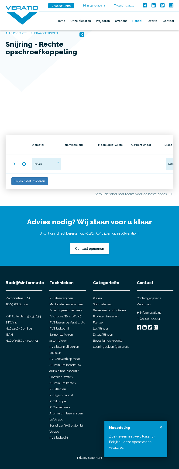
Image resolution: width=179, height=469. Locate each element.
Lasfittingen (101, 328)
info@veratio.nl (94, 5)
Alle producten (18, 33)
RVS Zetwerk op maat (64, 359)
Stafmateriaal (102, 304)
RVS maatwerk (59, 407)
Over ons (121, 21)
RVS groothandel (61, 395)
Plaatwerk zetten (61, 377)
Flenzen (98, 322)
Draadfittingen (103, 334)
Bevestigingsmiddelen (108, 340)
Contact (168, 21)
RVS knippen (58, 401)
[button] (14, 164)
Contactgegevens (149, 298)
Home (61, 21)
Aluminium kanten (62, 383)
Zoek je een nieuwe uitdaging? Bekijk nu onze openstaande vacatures (132, 441)
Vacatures (144, 304)
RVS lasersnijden (61, 298)
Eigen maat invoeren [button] (29, 181)
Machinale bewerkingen (66, 304)
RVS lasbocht (58, 437)
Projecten (103, 21)
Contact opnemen (89, 248)
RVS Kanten (57, 389)
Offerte (153, 21)
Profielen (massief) (106, 316)
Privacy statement (89, 457)
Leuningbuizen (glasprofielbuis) (111, 346)
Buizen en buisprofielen (109, 310)
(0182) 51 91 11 (124, 5)
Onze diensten (80, 21)
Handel (137, 21)
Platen (97, 298)
